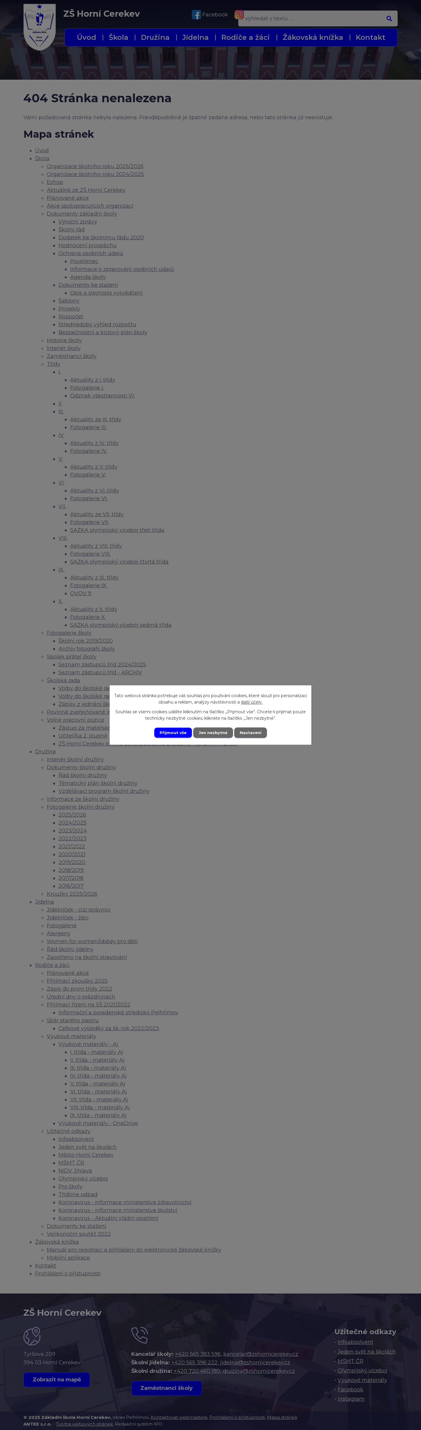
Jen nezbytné (213, 732)
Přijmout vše (172, 732)
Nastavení (252, 732)
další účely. (252, 702)
